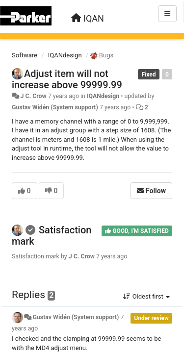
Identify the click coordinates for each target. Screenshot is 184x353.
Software (24, 55)
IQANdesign (65, 55)
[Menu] (167, 13)
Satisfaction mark (51, 235)
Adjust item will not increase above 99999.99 (67, 79)
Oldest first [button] (146, 296)
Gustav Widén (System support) (55, 107)
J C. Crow (33, 96)
